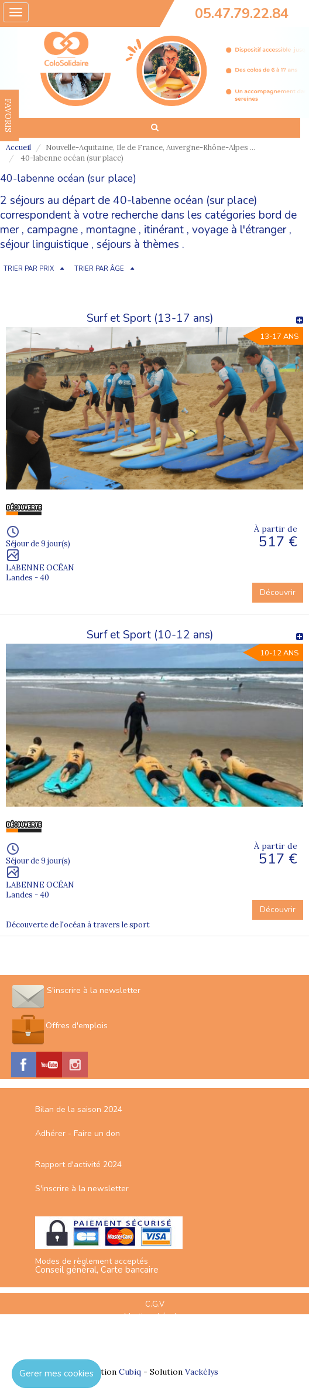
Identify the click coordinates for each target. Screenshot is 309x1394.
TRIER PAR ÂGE (99, 268)
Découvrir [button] (278, 592)
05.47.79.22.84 (242, 13)
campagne (52, 229)
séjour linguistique (44, 244)
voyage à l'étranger (239, 229)
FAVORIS (8, 115)
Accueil (18, 147)
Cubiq (130, 1371)
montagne (111, 229)
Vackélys (201, 1371)
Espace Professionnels (154, 1340)
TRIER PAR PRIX (29, 268)
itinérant (164, 229)
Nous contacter (154, 1353)
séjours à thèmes (138, 244)
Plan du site (154, 1328)
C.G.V (154, 1304)
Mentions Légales (154, 1316)
